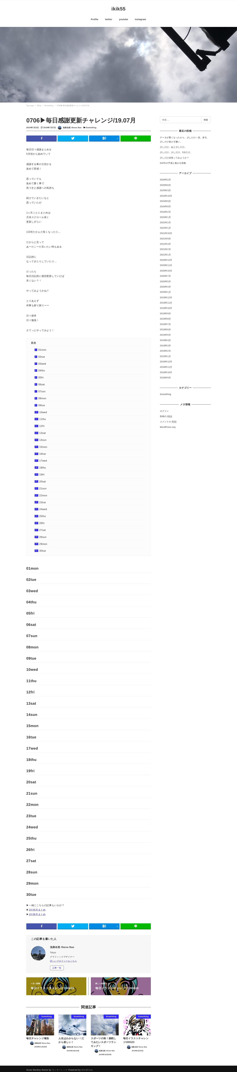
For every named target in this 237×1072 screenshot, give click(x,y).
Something (91, 125)
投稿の (166, 414)
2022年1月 (165, 225)
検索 (206, 117)
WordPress (87, 1067)
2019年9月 (165, 311)
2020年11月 (166, 263)
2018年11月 (166, 365)
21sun (43, 486)
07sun (42, 389)
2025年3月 (165, 188)
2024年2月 (165, 209)
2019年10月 (166, 306)
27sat (42, 528)
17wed (43, 458)
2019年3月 (165, 343)
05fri (41, 375)
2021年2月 (165, 247)
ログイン (164, 409)
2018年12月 (166, 359)
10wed (43, 410)
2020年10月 (166, 268)
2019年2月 (165, 348)
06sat (41, 382)
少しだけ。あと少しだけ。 (173, 145)
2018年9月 (165, 375)
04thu (41, 368)
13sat (42, 430)
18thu (42, 465)
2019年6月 (165, 327)
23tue (42, 500)
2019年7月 (165, 322)
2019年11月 (166, 300)
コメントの (168, 419)
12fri (42, 424)
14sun (43, 437)
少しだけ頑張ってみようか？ (174, 155)
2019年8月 (165, 316)
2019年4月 (165, 338)
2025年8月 (165, 183)
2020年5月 (165, 279)
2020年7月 (165, 273)
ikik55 (118, 7)
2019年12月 (166, 295)
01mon (42, 347)
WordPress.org (168, 425)
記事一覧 (56, 965)
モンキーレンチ (60, 1067)
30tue (42, 548)
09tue (41, 403)
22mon (43, 493)
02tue (41, 354)
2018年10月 (166, 370)
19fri (42, 472)
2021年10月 (166, 231)
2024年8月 (165, 204)
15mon (43, 444)
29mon (43, 541)
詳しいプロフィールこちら (63, 959)
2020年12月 (166, 257)
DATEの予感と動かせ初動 (173, 161)
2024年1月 (165, 215)
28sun (43, 535)
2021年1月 (165, 252)
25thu (42, 514)
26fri (42, 521)
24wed (43, 507)
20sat (42, 479)
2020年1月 (165, 290)
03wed (42, 361)
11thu (42, 417)
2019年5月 (165, 332)
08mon (42, 396)
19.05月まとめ (37, 907)
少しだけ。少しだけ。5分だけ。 (176, 150)
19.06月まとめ (37, 912)
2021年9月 (165, 236)
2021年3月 (165, 241)
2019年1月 (165, 354)
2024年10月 (166, 193)
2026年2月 (165, 177)
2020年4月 (165, 284)
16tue (42, 451)
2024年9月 (165, 199)
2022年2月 (165, 220)
